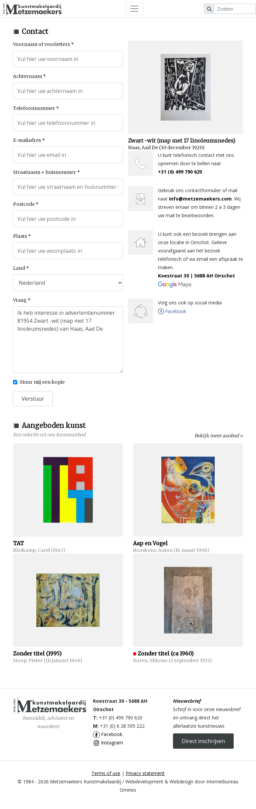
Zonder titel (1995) (37, 653)
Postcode (24, 204)
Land (19, 268)
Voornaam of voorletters (41, 44)
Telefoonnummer (34, 108)
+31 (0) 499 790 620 (180, 172)
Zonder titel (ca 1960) (166, 653)
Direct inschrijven (203, 741)
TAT (18, 543)
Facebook (107, 734)
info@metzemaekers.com (200, 199)
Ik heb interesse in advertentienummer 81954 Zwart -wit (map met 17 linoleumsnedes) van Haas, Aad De (68, 339)
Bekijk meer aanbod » (218, 436)
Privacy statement (145, 773)
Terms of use (105, 773)
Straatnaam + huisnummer (44, 172)
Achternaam (27, 76)
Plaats (20, 236)
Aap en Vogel (150, 543)
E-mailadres (27, 140)
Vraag (20, 300)
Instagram (108, 742)
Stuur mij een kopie (42, 382)
